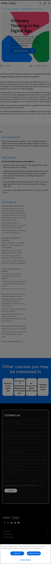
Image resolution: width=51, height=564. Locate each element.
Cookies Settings (25, 560)
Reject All (17, 553)
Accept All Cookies (34, 553)
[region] (25, 554)
